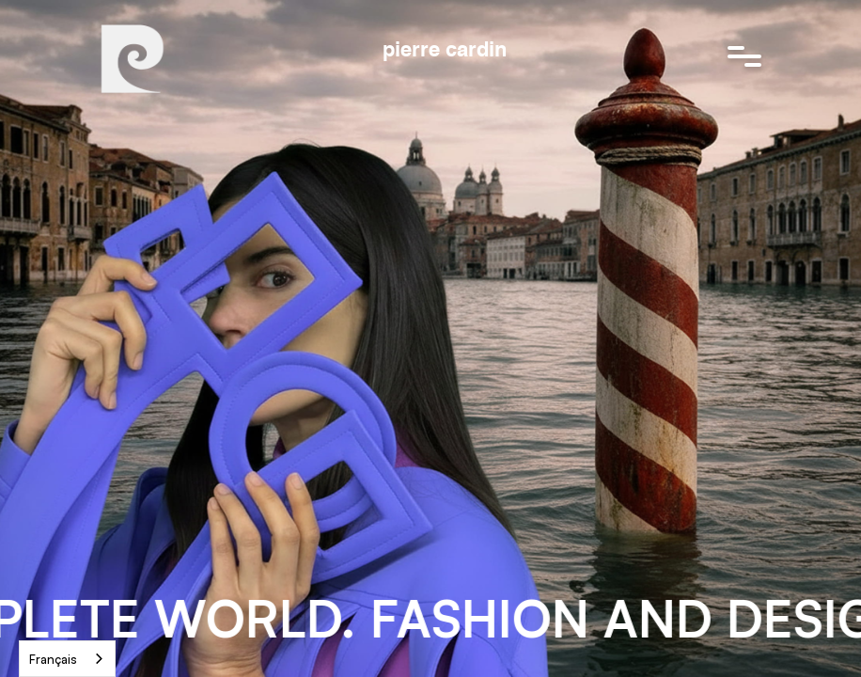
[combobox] (67, 658)
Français (53, 659)
